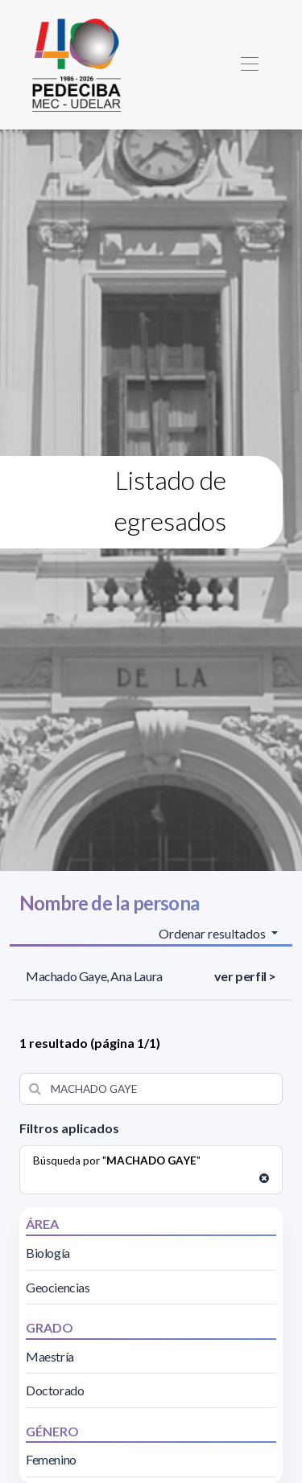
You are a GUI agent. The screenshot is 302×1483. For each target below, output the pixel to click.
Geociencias (58, 1287)
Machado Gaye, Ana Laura (94, 976)
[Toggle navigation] (249, 64)
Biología (48, 1252)
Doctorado (55, 1390)
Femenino (51, 1459)
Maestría (50, 1356)
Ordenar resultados (213, 933)
